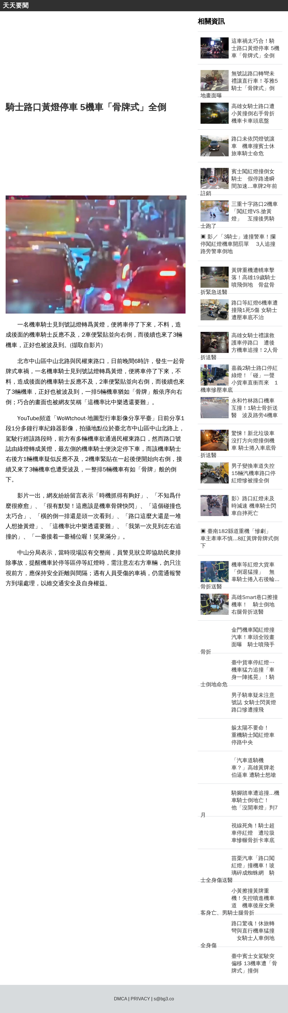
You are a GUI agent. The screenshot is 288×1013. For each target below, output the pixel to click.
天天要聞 (16, 5)
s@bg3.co (164, 998)
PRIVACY (140, 998)
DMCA (120, 998)
